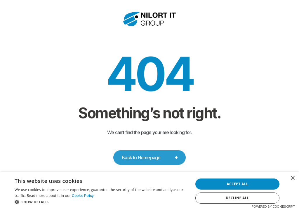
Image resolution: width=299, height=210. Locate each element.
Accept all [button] (237, 183)
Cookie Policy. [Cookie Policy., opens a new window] (83, 195)
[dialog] (149, 191)
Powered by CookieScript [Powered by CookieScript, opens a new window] (273, 206)
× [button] (292, 178)
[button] (101, 202)
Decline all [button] (237, 197)
